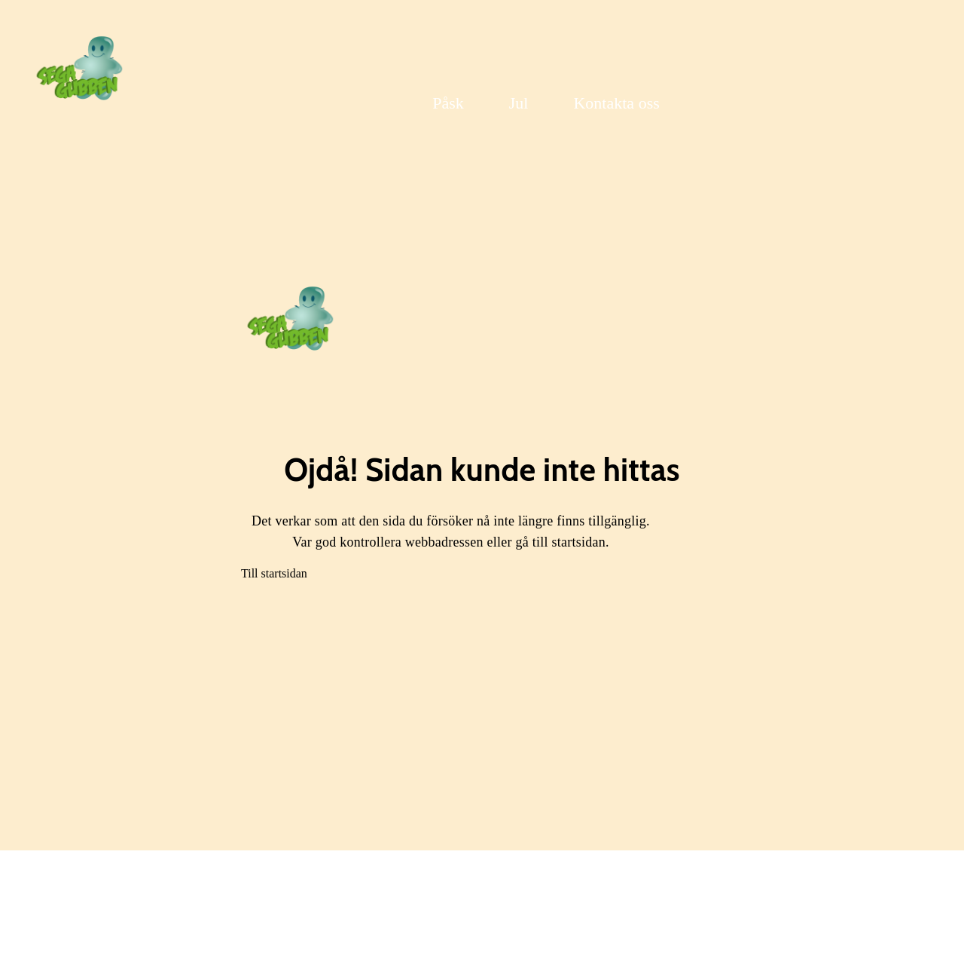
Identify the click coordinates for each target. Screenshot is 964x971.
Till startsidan (274, 573)
